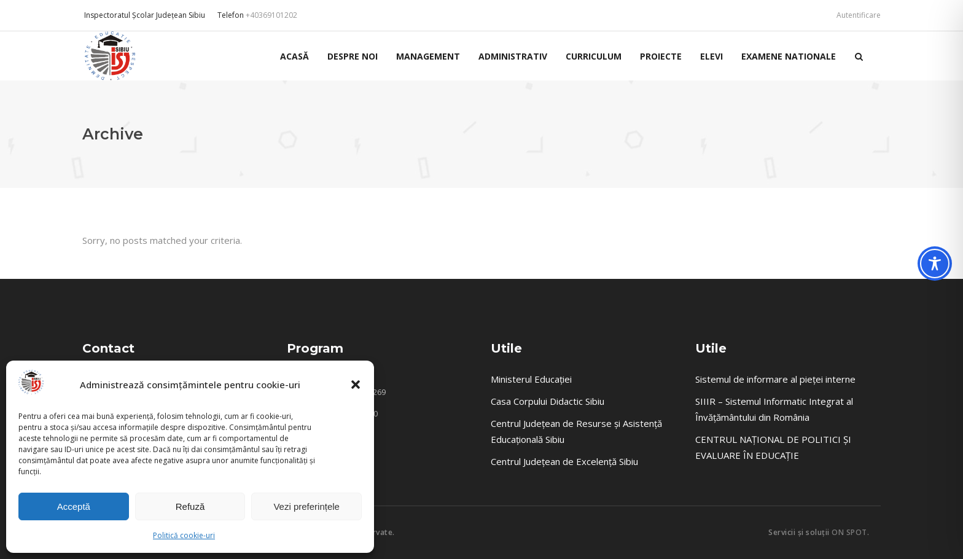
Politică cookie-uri (184, 535)
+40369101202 (271, 15)
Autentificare (858, 15)
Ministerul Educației (531, 379)
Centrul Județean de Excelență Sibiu (564, 461)
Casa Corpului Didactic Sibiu (547, 401)
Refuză (190, 506)
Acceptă (73, 506)
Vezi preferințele (306, 506)
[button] (355, 384)
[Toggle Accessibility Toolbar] (935, 264)
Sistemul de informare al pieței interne (775, 379)
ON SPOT (849, 532)
